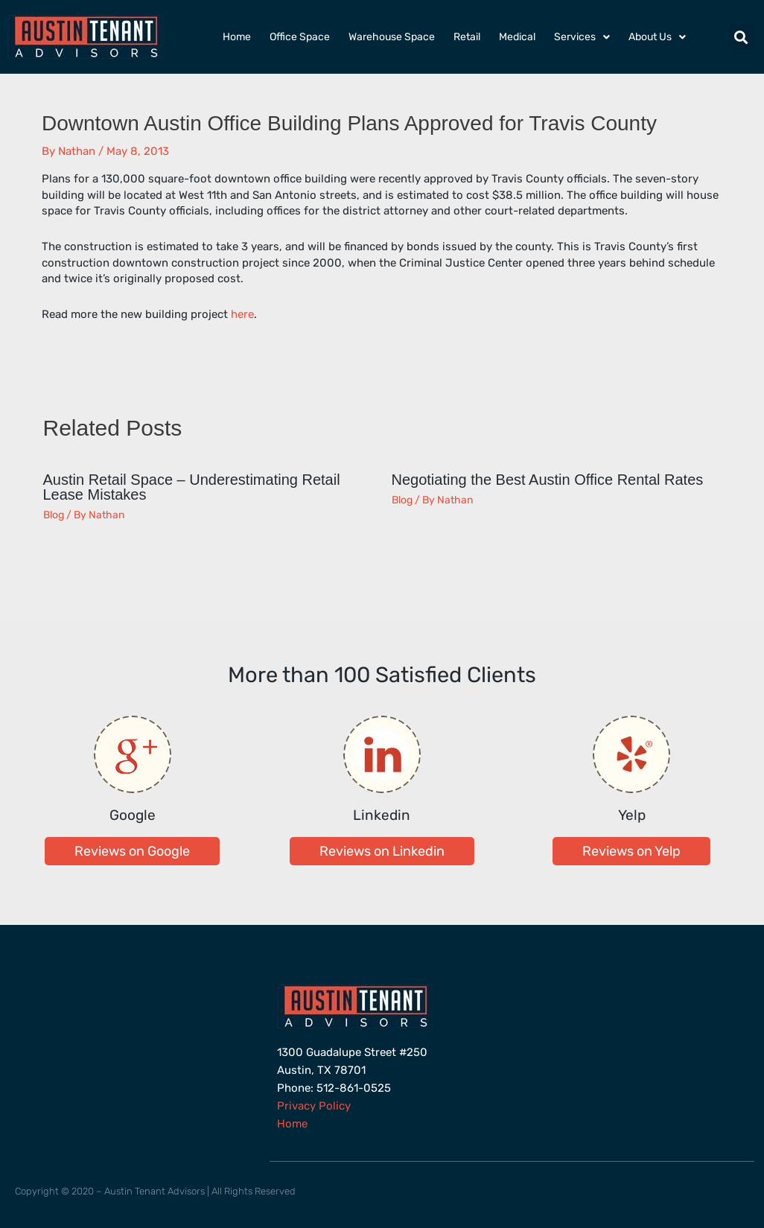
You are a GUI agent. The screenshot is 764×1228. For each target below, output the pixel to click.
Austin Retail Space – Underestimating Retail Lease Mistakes (191, 487)
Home (237, 37)
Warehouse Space (391, 37)
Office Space (300, 37)
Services (582, 37)
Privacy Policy (314, 1106)
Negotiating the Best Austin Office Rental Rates (548, 479)
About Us (657, 37)
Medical (517, 37)
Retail (466, 37)
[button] (741, 37)
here (242, 314)
